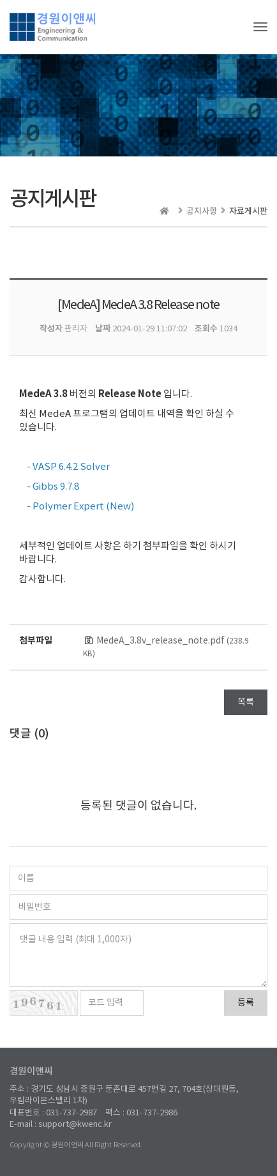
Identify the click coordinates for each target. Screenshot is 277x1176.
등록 (245, 1003)
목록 (245, 702)
